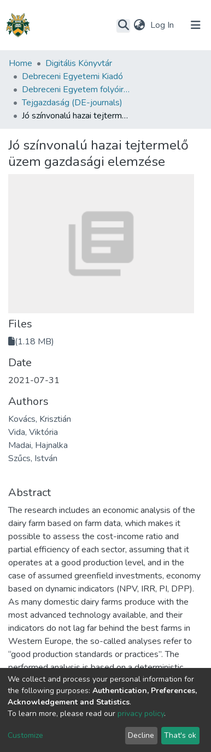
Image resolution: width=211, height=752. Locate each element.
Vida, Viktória (33, 432)
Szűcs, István (32, 458)
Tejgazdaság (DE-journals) (72, 103)
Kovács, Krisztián (39, 419)
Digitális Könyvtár (78, 63)
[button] (139, 25)
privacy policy (141, 713)
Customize (25, 735)
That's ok (180, 735)
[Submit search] (123, 25)
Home (20, 63)
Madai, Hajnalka (38, 445)
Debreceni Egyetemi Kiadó (72, 76)
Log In (163, 25)
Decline (141, 735)
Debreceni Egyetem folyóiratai (76, 89)
